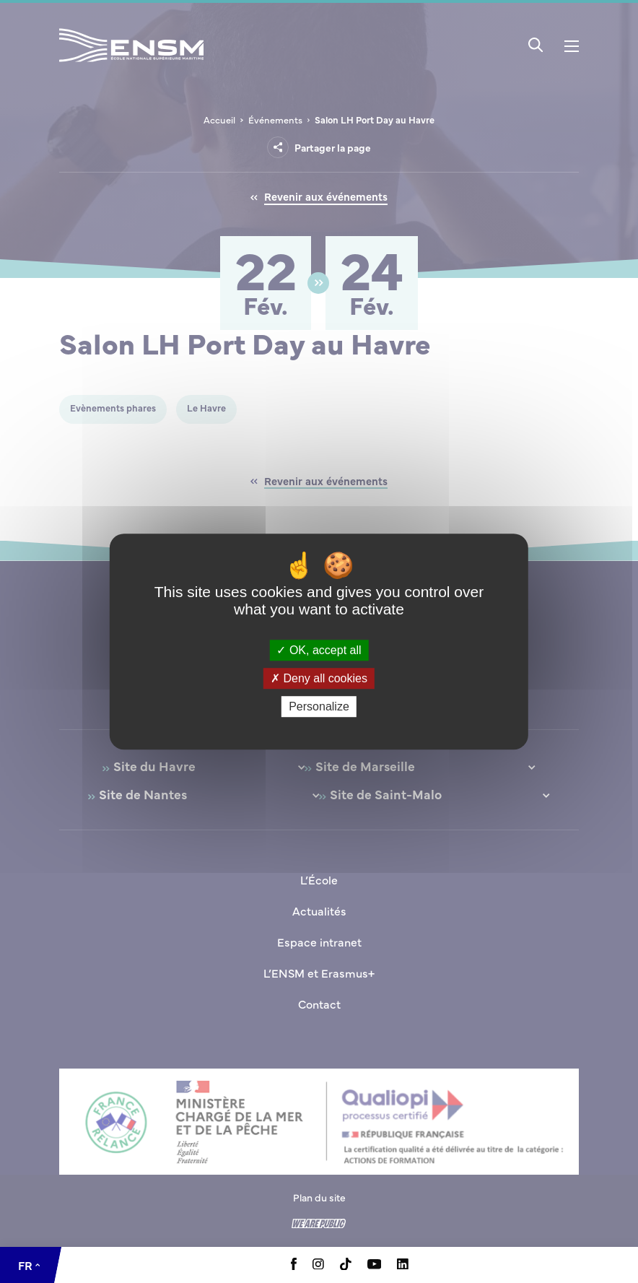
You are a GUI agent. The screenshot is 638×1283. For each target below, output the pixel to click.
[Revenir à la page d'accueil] (131, 64)
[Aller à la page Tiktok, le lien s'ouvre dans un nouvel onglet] (345, 1265)
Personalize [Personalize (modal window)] (319, 706)
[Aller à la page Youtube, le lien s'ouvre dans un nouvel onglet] (374, 1265)
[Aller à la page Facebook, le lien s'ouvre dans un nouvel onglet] (294, 1265)
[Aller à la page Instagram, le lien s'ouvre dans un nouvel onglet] (318, 1265)
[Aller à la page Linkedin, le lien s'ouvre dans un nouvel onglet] (402, 1265)
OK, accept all (318, 650)
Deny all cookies (319, 678)
